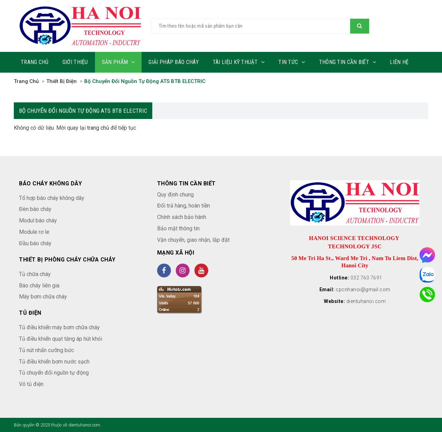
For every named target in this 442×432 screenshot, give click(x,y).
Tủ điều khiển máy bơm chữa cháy (59, 327)
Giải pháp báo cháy (173, 62)
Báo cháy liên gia (39, 285)
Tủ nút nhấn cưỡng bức (46, 350)
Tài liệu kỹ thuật (239, 62)
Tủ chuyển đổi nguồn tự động (54, 372)
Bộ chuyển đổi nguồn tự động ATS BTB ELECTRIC (144, 81)
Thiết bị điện (61, 81)
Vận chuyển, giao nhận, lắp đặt (193, 240)
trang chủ (98, 128)
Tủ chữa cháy (35, 274)
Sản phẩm (118, 62)
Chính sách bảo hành (181, 217)
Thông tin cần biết (347, 62)
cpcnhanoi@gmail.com (363, 289)
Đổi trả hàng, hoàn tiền (183, 205)
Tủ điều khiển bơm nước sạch (54, 361)
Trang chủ (35, 62)
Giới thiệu (75, 62)
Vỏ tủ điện (31, 384)
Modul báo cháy (38, 220)
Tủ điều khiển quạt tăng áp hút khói (60, 339)
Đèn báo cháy (35, 209)
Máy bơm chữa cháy (43, 296)
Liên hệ (399, 62)
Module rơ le (34, 232)
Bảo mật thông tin (178, 228)
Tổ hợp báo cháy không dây (51, 198)
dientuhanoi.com (366, 301)
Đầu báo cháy (35, 243)
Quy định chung (175, 194)
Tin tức (291, 62)
